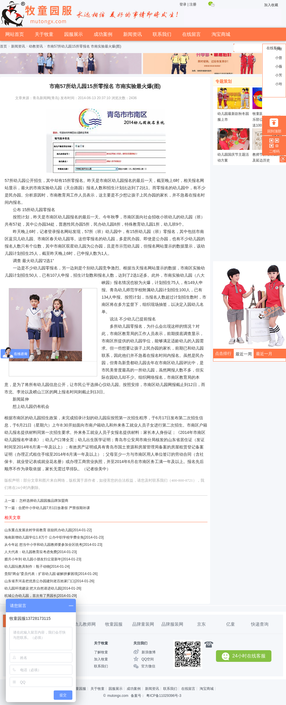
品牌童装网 (143, 624)
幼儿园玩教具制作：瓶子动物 (27, 566)
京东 (201, 624)
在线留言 (191, 34)
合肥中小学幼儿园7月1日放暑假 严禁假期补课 (54, 508)
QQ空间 (148, 659)
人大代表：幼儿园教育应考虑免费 (30, 552)
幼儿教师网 (85, 624)
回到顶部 (274, 131)
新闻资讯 (132, 34)
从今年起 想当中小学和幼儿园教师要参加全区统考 (43, 545)
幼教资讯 (36, 46)
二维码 (274, 151)
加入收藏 (271, 5)
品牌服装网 (172, 624)
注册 (192, 4)
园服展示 (73, 34)
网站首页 (14, 34)
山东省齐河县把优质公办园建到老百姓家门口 (39, 581)
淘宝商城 (221, 34)
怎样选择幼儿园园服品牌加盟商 (43, 501)
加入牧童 (101, 659)
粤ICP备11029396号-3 (163, 696)
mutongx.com (117, 696)
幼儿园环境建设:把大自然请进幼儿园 (32, 588)
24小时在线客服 (244, 656)
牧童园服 (114, 624)
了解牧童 (101, 652)
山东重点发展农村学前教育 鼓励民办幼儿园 (38, 530)
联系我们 (162, 34)
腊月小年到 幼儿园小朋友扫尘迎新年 (32, 559)
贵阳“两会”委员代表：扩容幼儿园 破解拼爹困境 (41, 574)
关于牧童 (44, 34)
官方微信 (148, 666)
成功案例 (103, 34)
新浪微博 (149, 652)
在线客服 (273, 48)
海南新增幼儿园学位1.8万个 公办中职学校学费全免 (44, 537)
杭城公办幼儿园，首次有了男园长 (30, 596)
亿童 (230, 624)
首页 (3, 46)
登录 (182, 4)
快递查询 (259, 624)
